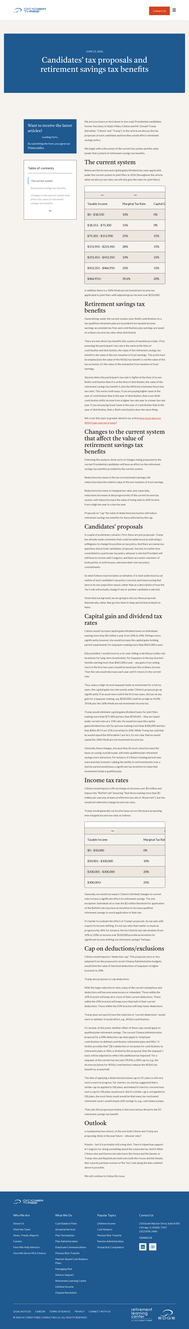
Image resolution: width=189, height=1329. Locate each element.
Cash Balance (104, 1229)
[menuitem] (50, 180)
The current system (42, 180)
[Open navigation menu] (174, 10)
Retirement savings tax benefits (48, 188)
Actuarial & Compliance (110, 1247)
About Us (18, 1223)
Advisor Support (64, 1274)
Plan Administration (66, 1241)
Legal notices (22, 1311)
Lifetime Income (64, 1286)
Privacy (80, 1311)
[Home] (29, 10)
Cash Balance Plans (66, 1223)
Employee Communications (70, 1247)
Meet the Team (21, 1229)
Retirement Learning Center (70, 1280)
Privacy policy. (36, 147)
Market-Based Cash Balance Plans (71, 1260)
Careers (17, 1241)
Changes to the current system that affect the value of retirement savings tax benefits (50, 199)
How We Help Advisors (26, 1247)
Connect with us (99, 1311)
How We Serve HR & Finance (29, 1253)
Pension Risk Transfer (67, 1253)
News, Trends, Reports (26, 1235)
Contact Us (145, 1237)
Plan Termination (64, 1235)
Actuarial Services (65, 1229)
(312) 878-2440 (148, 1231)
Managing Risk (63, 1268)
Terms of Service (60, 1311)
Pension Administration (110, 1241)
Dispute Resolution (66, 1292)
